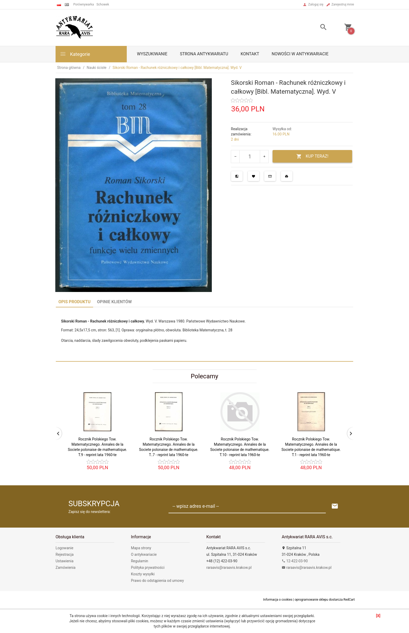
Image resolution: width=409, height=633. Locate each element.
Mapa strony (141, 548)
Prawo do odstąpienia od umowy (157, 580)
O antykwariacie (144, 554)
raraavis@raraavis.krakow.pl (228, 567)
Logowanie (64, 548)
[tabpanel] (204, 334)
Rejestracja (65, 554)
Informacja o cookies (277, 599)
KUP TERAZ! (312, 156)
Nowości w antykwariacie (300, 53)
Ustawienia (65, 561)
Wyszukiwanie (152, 53)
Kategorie (75, 54)
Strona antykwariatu (204, 53)
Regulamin (139, 561)
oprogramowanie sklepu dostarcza (319, 599)
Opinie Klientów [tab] (114, 301)
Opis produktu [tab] (74, 301)
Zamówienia (65, 567)
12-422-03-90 (295, 561)
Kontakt (250, 53)
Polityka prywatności (148, 567)
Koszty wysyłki (143, 574)
